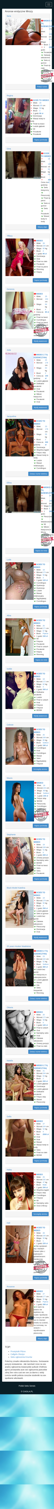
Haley (9, 1170)
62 (44, 684)
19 (49, 159)
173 (44, 572)
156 (44, 1236)
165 (50, 501)
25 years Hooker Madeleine (19, 946)
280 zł (51, 47)
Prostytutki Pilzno (18, 1351)
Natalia (10, 1060)
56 (44, 575)
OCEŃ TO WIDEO (41, 100)
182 (44, 1180)
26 (50, 496)
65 (44, 740)
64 (46, 304)
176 (46, 363)
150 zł (45, 636)
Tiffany (10, 236)
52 (44, 962)
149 (49, 164)
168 (44, 737)
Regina (10, 95)
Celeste (10, 725)
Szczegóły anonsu (40, 769)
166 (50, 34)
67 (44, 631)
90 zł (45, 254)
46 (50, 39)
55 (46, 434)
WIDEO (39, 241)
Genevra (10, 289)
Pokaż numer (42, 87)
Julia (9, 350)
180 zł (45, 745)
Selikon (46, 743)
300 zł (45, 967)
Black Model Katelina (16, 888)
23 (46, 426)
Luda (9, 559)
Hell (8, 1223)
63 (46, 368)
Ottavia (10, 1007)
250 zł (45, 908)
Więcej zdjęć (42, 227)
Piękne (45, 633)
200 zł (45, 855)
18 (44, 570)
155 (40, 105)
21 (44, 1071)
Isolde (9, 669)
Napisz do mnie (41, 551)
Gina (9, 149)
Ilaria (9, 16)
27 (44, 1124)
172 (44, 681)
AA (49, 174)
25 (46, 296)
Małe (45, 1185)
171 (44, 628)
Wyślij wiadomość (40, 341)
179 (44, 900)
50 (40, 108)
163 (44, 788)
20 (40, 103)
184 (44, 959)
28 (44, 243)
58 (44, 1020)
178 (46, 429)
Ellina (9, 483)
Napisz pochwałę (40, 140)
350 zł (45, 689)
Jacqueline (11, 416)
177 (44, 1296)
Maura (9, 778)
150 (44, 246)
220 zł (45, 1243)
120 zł (45, 580)
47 (44, 1182)
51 (49, 169)
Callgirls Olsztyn (18, 1354)
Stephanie (11, 834)
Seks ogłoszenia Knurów (21, 1357)
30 (50, 29)
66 (44, 791)
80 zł (41, 113)
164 (44, 1126)
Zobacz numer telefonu (38, 474)
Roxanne (11, 1286)
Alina (9, 615)
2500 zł (46, 1134)
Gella (9, 1116)
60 (44, 248)
